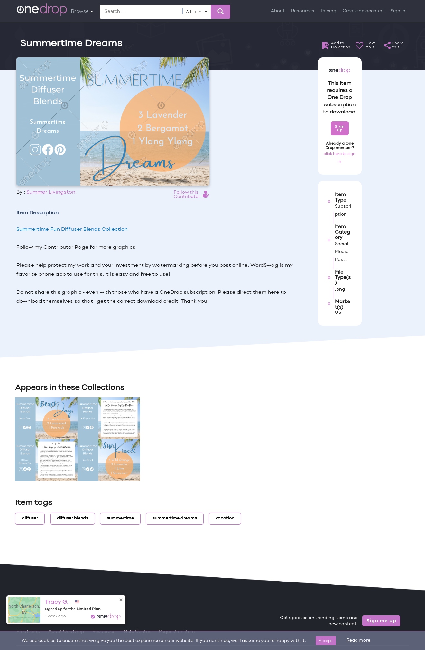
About (278, 11)
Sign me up (381, 621)
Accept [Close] (326, 640)
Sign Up (340, 128)
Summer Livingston (50, 192)
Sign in (398, 11)
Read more (358, 640)
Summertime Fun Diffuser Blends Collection (72, 229)
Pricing (328, 11)
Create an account (363, 11)
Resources (302, 11)
